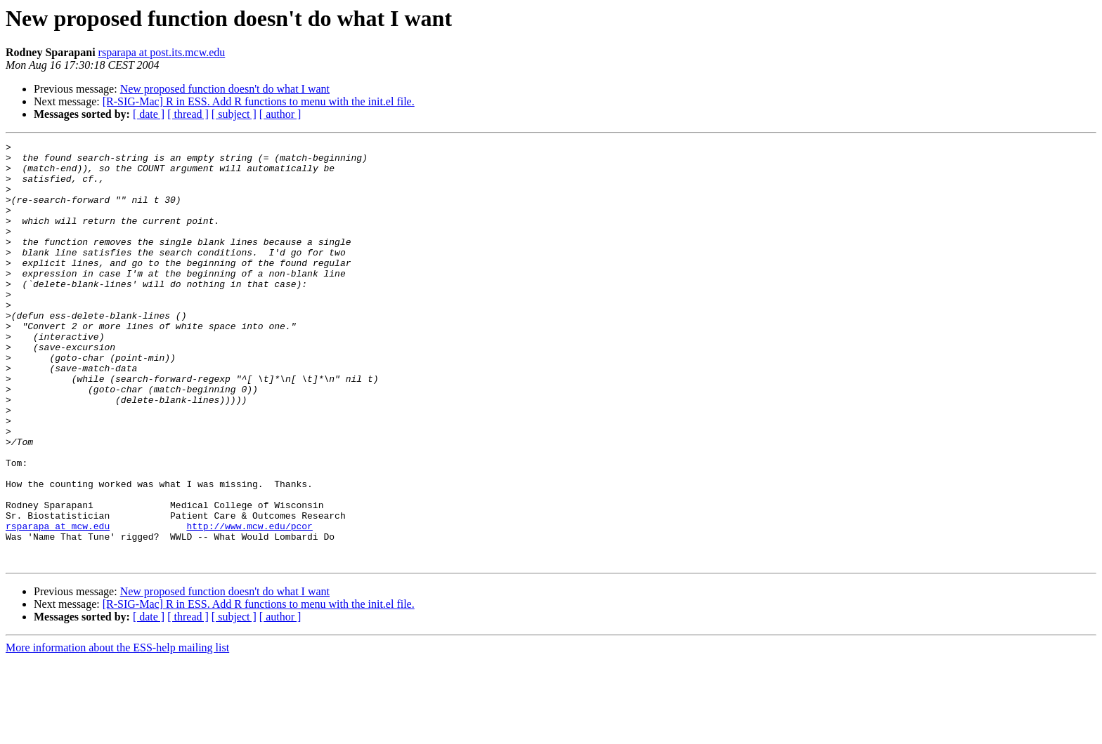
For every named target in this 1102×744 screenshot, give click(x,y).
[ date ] (148, 114)
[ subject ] (234, 114)
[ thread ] (188, 114)
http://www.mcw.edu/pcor (249, 603)
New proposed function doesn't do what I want (225, 89)
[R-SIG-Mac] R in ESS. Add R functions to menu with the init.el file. (259, 101)
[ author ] (280, 114)
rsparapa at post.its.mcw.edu (162, 52)
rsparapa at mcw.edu (58, 603)
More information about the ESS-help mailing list (117, 732)
